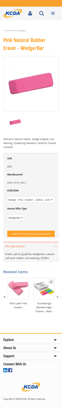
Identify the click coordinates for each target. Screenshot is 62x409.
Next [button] (57, 300)
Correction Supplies (16, 30)
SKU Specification (15, 246)
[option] (31, 84)
